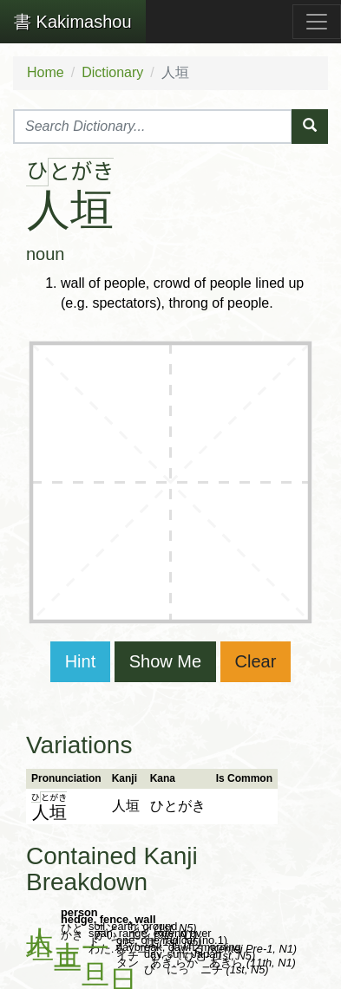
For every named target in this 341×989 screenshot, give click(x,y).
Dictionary (112, 72)
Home (45, 72)
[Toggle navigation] (316, 21)
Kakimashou (73, 21)
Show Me (165, 661)
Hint (80, 661)
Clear (256, 661)
